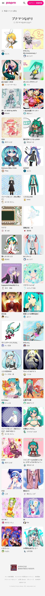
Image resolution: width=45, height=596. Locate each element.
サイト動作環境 (9, 576)
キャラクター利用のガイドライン (24, 576)
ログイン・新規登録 (35, 3)
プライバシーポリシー (10, 579)
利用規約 (37, 576)
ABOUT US (22, 582)
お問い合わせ (22, 579)
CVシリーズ (30, 579)
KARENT (38, 579)
